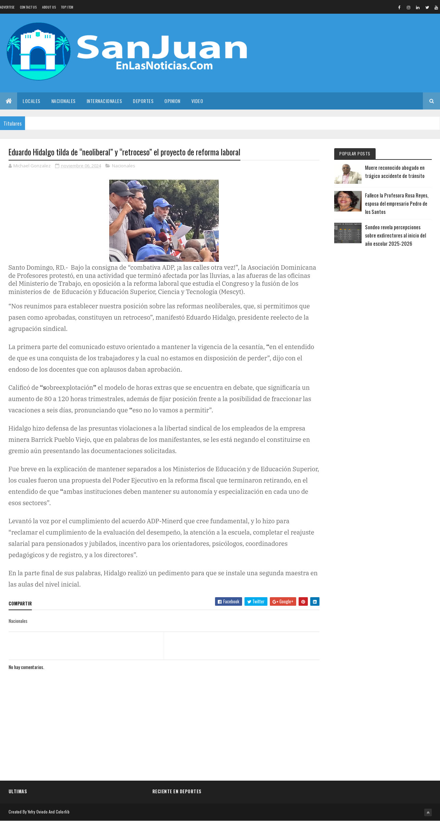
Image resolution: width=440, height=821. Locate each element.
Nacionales (63, 100)
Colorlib (63, 811)
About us (49, 7)
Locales (31, 100)
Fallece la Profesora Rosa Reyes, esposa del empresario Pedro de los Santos (396, 203)
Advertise (7, 7)
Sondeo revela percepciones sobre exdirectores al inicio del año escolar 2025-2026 (395, 235)
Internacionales (104, 100)
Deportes (143, 100)
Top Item (67, 7)
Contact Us (28, 7)
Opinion (172, 100)
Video (197, 100)
